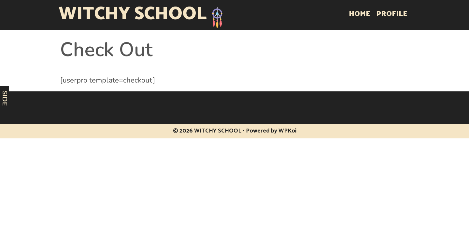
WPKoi (287, 131)
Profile (391, 14)
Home (359, 14)
